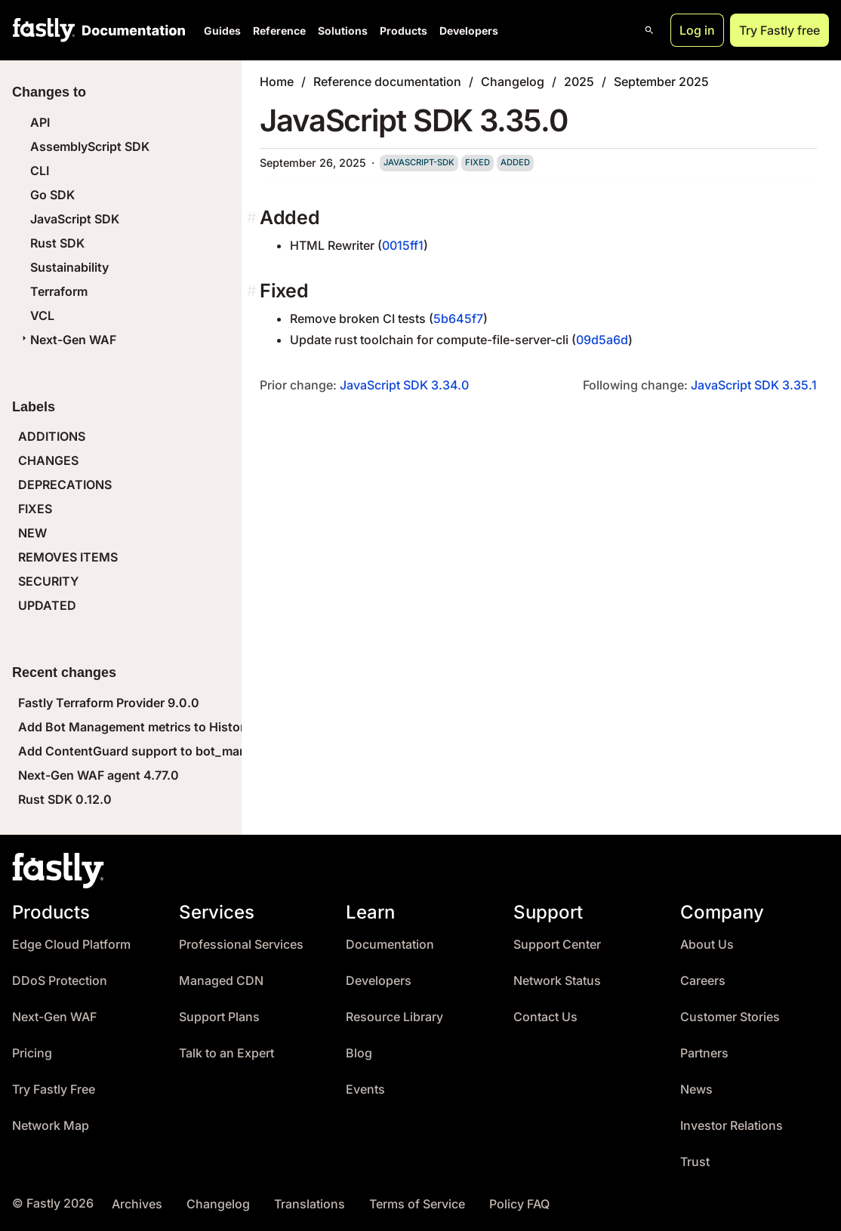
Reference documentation (387, 81)
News (696, 1089)
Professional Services (241, 944)
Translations (309, 1204)
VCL (42, 315)
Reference (279, 30)
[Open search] (649, 30)
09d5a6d (602, 339)
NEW (32, 532)
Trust (695, 1162)
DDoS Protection (59, 981)
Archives (137, 1204)
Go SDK (52, 194)
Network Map (50, 1126)
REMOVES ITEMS (68, 557)
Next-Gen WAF (67, 339)
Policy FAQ (519, 1204)
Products (403, 30)
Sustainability (69, 267)
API (40, 122)
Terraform (59, 291)
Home (277, 81)
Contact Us (545, 1017)
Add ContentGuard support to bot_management (157, 751)
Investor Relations (731, 1126)
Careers (702, 981)
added (515, 162)
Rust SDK (57, 243)
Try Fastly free (779, 30)
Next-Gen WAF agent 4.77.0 (98, 775)
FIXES (35, 508)
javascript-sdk (419, 162)
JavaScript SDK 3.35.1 (754, 384)
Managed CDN (221, 981)
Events (365, 1089)
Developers (468, 30)
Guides (222, 30)
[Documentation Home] (130, 30)
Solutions (343, 30)
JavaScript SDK (74, 218)
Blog (359, 1053)
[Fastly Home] (43, 30)
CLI (39, 170)
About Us (707, 944)
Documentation (390, 944)
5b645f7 (458, 318)
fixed (477, 162)
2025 (579, 81)
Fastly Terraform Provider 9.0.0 (108, 702)
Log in (697, 30)
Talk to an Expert (226, 1053)
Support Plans (219, 1017)
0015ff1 (403, 245)
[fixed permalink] (253, 291)
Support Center (557, 944)
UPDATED (47, 605)
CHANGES (48, 460)
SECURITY (48, 581)
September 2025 (661, 81)
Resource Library (394, 1017)
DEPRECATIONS (65, 484)
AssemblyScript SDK (89, 146)
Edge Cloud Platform (71, 944)
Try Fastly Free (53, 1089)
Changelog (512, 81)
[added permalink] (253, 217)
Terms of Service (417, 1204)
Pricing (32, 1053)
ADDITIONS (51, 436)
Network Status (557, 981)
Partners (704, 1053)
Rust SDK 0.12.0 (65, 799)
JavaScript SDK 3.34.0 (404, 384)
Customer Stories (730, 1017)
